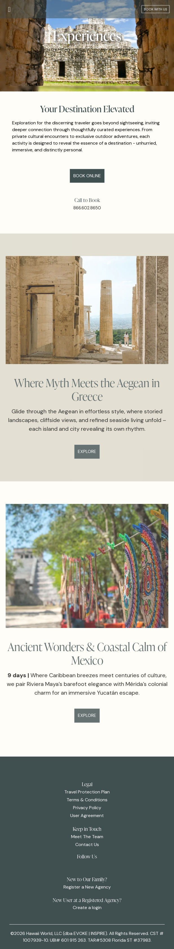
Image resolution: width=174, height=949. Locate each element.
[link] (79, 867)
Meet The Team (87, 837)
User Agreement (87, 815)
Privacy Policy (87, 808)
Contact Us (87, 844)
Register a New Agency (87, 887)
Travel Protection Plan (87, 792)
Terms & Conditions (87, 800)
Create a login (87, 907)
